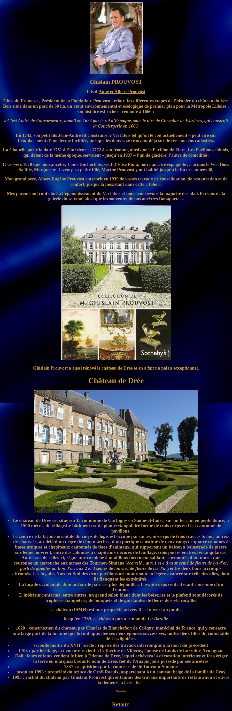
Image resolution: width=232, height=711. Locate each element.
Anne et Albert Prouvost (122, 91)
